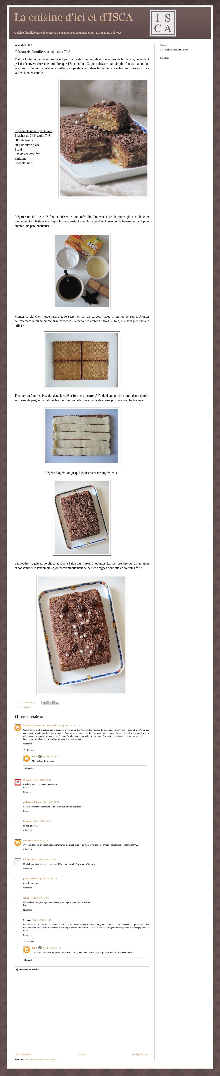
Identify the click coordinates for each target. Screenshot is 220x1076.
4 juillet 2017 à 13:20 (71, 725)
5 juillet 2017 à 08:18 (41, 821)
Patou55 (27, 840)
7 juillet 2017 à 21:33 (52, 948)
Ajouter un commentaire (27, 969)
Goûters (27, 707)
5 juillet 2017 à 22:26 (48, 878)
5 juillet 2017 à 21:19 (46, 859)
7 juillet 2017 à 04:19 (39, 898)
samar (26, 898)
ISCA (34, 756)
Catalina (27, 780)
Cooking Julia (29, 859)
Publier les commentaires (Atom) (41, 1059)
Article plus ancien (140, 1054)
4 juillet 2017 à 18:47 (41, 780)
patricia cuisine (30, 878)
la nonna (27, 821)
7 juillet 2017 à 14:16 (42, 920)
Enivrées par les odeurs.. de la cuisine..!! (42, 725)
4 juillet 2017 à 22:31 (49, 802)
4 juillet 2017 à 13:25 (52, 756)
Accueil (81, 1054)
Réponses (31, 750)
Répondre (27, 743)
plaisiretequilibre (31, 802)
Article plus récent (23, 1054)
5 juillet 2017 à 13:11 (41, 840)
